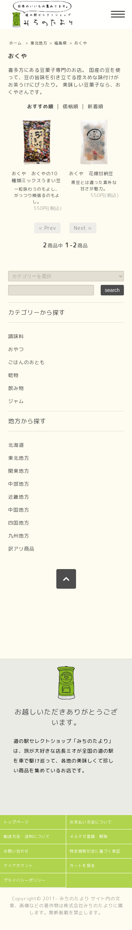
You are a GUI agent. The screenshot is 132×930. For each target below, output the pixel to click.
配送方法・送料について (27, 836)
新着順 (95, 106)
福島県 (60, 43)
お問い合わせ (16, 851)
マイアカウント (18, 865)
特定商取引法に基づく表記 (95, 851)
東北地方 (38, 43)
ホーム (15, 43)
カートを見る (82, 865)
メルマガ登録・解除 (89, 836)
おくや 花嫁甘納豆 (91, 173)
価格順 (70, 106)
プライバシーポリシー (25, 880)
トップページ (16, 822)
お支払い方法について (91, 822)
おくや (80, 43)
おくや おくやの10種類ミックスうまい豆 (36, 177)
